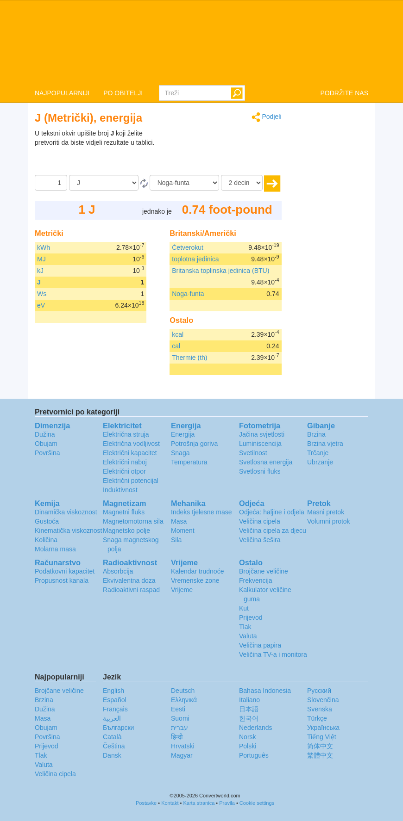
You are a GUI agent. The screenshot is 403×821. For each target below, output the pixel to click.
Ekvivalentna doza (129, 580)
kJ (40, 270)
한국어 (248, 718)
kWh (43, 247)
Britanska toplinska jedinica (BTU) (220, 270)
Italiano (249, 700)
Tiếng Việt (321, 737)
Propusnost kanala (61, 580)
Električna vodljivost (131, 443)
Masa (179, 521)
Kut (244, 608)
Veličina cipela (259, 521)
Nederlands (255, 727)
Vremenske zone (195, 580)
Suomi (180, 718)
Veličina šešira (260, 539)
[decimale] (242, 183)
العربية (112, 718)
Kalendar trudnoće (197, 571)
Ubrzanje (320, 462)
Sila (176, 539)
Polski (247, 746)
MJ (41, 259)
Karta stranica (198, 803)
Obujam (46, 443)
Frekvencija (255, 580)
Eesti (178, 709)
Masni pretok (325, 512)
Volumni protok (328, 521)
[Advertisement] (224, 152)
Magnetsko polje (126, 530)
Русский (319, 690)
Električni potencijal (130, 480)
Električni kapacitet (130, 453)
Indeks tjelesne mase (201, 512)
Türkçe (317, 718)
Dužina (45, 434)
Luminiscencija (260, 443)
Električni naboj (125, 462)
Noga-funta (188, 293)
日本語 (248, 709)
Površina (47, 453)
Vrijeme (182, 589)
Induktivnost (120, 490)
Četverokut (187, 247)
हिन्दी (177, 737)
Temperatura (189, 462)
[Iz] (104, 183)
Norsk (247, 737)
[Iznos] (51, 183)
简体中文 (320, 746)
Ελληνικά (184, 700)
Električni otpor (124, 471)
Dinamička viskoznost (66, 512)
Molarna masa (55, 549)
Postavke (146, 803)
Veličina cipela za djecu (272, 530)
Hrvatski (183, 746)
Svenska (319, 709)
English (113, 690)
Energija (183, 434)
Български (118, 727)
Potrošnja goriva (194, 443)
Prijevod (251, 617)
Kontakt (169, 803)
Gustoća (47, 521)
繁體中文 (320, 755)
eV (41, 305)
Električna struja (126, 434)
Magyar (182, 755)
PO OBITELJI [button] (123, 93)
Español (114, 700)
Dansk (112, 755)
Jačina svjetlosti (261, 434)
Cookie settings (256, 803)
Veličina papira (260, 645)
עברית (179, 727)
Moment (183, 530)
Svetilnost (253, 453)
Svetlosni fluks (259, 471)
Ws (41, 293)
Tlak (245, 626)
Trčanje (317, 453)
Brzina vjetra (325, 443)
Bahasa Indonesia (265, 690)
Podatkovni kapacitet (64, 571)
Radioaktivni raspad (131, 589)
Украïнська (323, 727)
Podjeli (267, 117)
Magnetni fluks (124, 512)
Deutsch (183, 690)
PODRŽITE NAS (344, 93)
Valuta (248, 636)
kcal (177, 334)
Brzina (316, 434)
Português (254, 755)
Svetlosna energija (265, 462)
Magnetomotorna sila (133, 521)
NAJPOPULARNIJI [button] (62, 93)
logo (201, 42)
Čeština (114, 746)
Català (112, 737)
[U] (184, 183)
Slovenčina (323, 700)
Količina (46, 539)
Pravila (227, 803)
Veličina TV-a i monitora (273, 654)
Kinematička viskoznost (68, 530)
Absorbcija (118, 571)
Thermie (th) (189, 357)
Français (115, 709)
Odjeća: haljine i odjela (271, 512)
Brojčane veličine (263, 571)
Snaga (180, 453)
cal (176, 346)
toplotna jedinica (195, 259)
